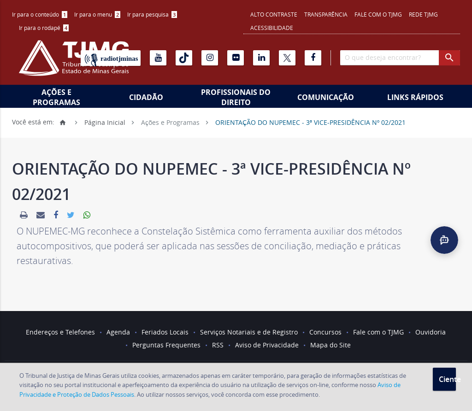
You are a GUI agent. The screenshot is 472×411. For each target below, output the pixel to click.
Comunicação (325, 97)
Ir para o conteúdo (39, 14)
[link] (24, 215)
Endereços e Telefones (60, 332)
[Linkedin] (261, 57)
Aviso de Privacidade (267, 345)
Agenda (118, 332)
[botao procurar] (449, 57)
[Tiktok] (184, 57)
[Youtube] (158, 57)
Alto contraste (273, 14)
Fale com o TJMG (378, 14)
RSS (218, 345)
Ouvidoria (430, 332)
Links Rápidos (415, 97)
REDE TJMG (423, 14)
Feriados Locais (165, 332)
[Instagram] (209, 57)
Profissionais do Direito (236, 97)
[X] (287, 57)
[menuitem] (39, 14)
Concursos (325, 332)
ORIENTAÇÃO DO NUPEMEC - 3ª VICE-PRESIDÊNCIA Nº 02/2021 (310, 121)
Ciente (447, 379)
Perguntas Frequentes (166, 345)
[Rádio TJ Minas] (111, 58)
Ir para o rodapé (44, 27)
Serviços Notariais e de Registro (249, 332)
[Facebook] (313, 57)
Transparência (326, 14)
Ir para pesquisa (152, 14)
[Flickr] (235, 57)
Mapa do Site (330, 345)
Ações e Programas (56, 97)
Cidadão (146, 97)
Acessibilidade (271, 27)
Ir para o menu (97, 14)
